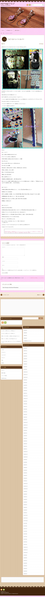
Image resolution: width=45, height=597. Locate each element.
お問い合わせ (17, 30)
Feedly (30, 5)
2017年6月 (25, 532)
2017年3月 (25, 540)
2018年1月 (25, 514)
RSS (27, 5)
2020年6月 (25, 437)
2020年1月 (25, 450)
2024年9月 (25, 357)
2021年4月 (25, 413)
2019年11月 (25, 455)
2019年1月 (25, 482)
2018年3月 (25, 508)
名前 (3, 258)
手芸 (4, 43)
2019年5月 (25, 471)
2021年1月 (25, 421)
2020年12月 (25, 423)
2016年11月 (25, 551)
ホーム (3, 30)
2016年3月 (25, 572)
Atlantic (12, 334)
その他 (3, 351)
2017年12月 (25, 516)
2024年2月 (25, 365)
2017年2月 (25, 543)
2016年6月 (25, 564)
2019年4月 (25, 474)
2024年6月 (25, 360)
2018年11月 (25, 487)
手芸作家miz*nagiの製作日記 (5, 593)
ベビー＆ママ (4, 356)
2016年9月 (25, 556)
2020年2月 (25, 447)
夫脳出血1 (25, 339)
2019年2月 (25, 479)
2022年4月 (25, 389)
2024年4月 (25, 362)
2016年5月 (25, 567)
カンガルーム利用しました (6, 332)
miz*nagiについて (9, 30)
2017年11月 (25, 519)
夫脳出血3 (25, 334)
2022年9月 (25, 381)
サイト (3, 266)
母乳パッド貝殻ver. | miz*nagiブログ (12, 337)
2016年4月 (25, 569)
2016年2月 (25, 575)
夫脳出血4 (25, 331)
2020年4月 (25, 442)
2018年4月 (25, 506)
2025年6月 (25, 354)
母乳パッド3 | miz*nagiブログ (10, 340)
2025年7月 (25, 352)
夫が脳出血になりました (27, 342)
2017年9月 (25, 524)
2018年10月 (25, 490)
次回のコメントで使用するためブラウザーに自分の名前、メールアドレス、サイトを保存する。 (19, 271)
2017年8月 (25, 527)
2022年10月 (25, 378)
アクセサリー (4, 353)
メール (3, 262)
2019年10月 (25, 458)
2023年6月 (25, 370)
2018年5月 (25, 503)
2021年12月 (25, 397)
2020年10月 (25, 429)
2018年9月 (25, 492)
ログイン (3, 371)
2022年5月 (25, 386)
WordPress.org (4, 379)
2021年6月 (25, 410)
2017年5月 (25, 535)
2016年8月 (25, 559)
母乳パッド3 (3, 337)
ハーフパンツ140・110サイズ (6, 342)
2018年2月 (25, 511)
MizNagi (41, 43)
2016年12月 (25, 548)
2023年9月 (25, 368)
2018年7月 (25, 498)
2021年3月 (25, 415)
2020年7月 (25, 434)
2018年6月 (25, 500)
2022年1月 (25, 394)
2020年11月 (25, 426)
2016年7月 (25, 561)
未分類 (3, 364)
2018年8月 (25, 495)
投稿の (3, 374)
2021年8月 (25, 405)
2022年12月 (25, 373)
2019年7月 (25, 466)
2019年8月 (25, 463)
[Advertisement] (23, 309)
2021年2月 (25, 418)
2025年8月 (25, 349)
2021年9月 (25, 402)
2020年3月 (25, 445)
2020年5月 (25, 439)
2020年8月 (25, 431)
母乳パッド (3, 340)
